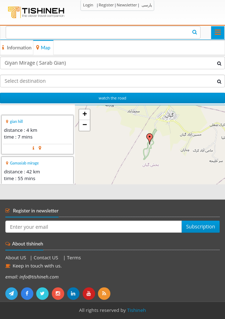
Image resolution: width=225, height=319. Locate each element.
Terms (74, 257)
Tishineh (136, 310)
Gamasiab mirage (24, 163)
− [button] (84, 125)
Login (88, 4)
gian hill (16, 121)
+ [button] (84, 114)
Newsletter (127, 4)
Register (106, 4)
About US (15, 257)
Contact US (47, 257)
